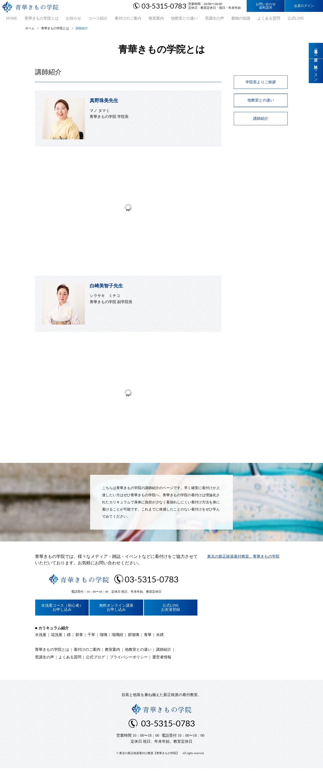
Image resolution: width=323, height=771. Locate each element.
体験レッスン (316, 72)
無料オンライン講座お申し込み (116, 609)
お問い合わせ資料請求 (266, 6)
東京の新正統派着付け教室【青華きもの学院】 (149, 754)
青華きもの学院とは (37, 19)
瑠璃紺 (117, 636)
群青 (79, 636)
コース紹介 (90, 19)
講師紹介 (260, 120)
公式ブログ (95, 659)
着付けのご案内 (118, 19)
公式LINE (277, 19)
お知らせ (67, 19)
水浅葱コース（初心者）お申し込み (62, 609)
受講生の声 (200, 19)
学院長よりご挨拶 (260, 84)
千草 (91, 636)
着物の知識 (225, 19)
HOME (8, 19)
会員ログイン (304, 6)
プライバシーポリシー (129, 659)
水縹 (160, 636)
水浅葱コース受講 (316, 50)
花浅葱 (56, 636)
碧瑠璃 (133, 636)
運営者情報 (161, 659)
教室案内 (145, 19)
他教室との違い (172, 19)
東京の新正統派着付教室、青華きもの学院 (243, 558)
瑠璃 (103, 636)
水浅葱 (40, 636)
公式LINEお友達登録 (170, 609)
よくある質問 (251, 19)
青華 (148, 636)
